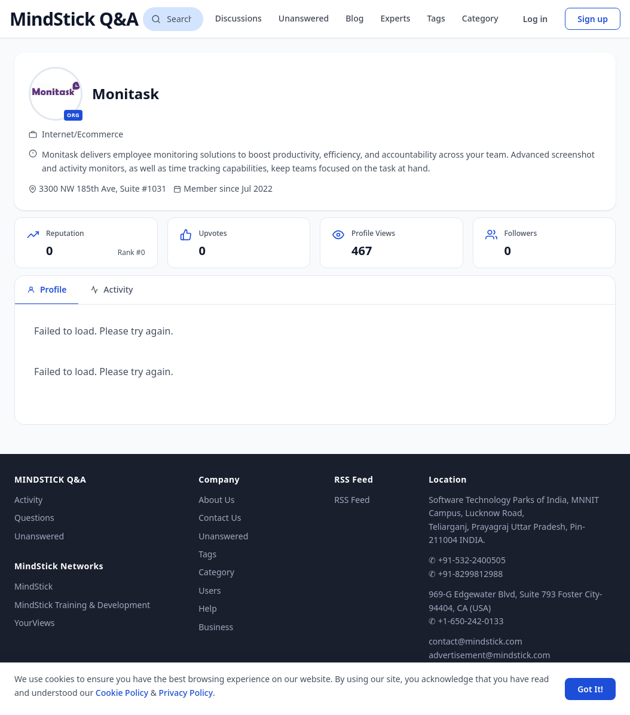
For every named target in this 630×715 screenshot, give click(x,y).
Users (209, 590)
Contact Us (219, 517)
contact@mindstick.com (475, 641)
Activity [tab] (111, 289)
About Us (216, 499)
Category (480, 18)
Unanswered (304, 18)
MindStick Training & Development (82, 604)
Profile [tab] (46, 289)
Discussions (238, 18)
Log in (535, 18)
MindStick (33, 586)
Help (207, 608)
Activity (28, 499)
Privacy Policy (186, 692)
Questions (34, 517)
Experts (395, 18)
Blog (354, 18)
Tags (436, 18)
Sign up (592, 18)
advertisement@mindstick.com (489, 655)
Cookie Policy (122, 692)
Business (215, 627)
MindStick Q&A (74, 19)
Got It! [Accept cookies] (590, 689)
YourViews (34, 622)
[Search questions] (173, 19)
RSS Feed (351, 499)
